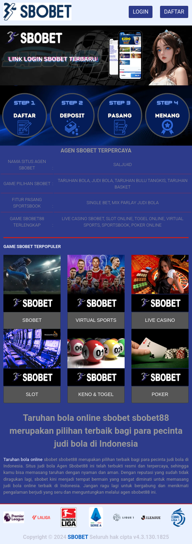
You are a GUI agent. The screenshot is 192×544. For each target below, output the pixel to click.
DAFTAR (174, 12)
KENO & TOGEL (96, 394)
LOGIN (140, 12)
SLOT (32, 394)
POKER (159, 394)
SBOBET (32, 320)
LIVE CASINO (160, 320)
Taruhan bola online (23, 459)
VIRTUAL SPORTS (96, 320)
